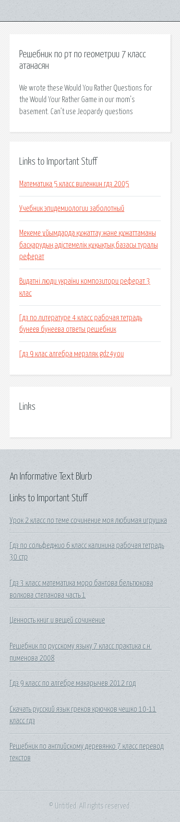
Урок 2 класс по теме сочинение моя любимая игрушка (88, 520)
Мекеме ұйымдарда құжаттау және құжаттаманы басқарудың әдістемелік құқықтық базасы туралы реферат (88, 245)
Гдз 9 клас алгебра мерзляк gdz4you (71, 354)
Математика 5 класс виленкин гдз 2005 (74, 184)
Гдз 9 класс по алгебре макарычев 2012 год (73, 683)
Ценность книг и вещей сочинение (57, 620)
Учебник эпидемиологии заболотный (71, 208)
